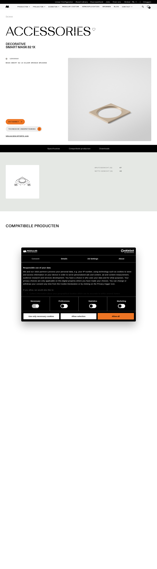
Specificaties (53, 148)
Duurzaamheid (96, 2)
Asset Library (82, 2)
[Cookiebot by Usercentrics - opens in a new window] (123, 251)
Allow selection (78, 316)
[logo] (7, 6)
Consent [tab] (35, 258)
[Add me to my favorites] (93, 29)
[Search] (143, 7)
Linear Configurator (64, 2)
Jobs (108, 2)
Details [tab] (64, 258)
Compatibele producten (80, 148)
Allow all (116, 316)
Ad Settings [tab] (92, 258)
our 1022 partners (39, 272)
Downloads (104, 148)
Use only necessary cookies (41, 316)
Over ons (117, 2)
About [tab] (121, 258)
